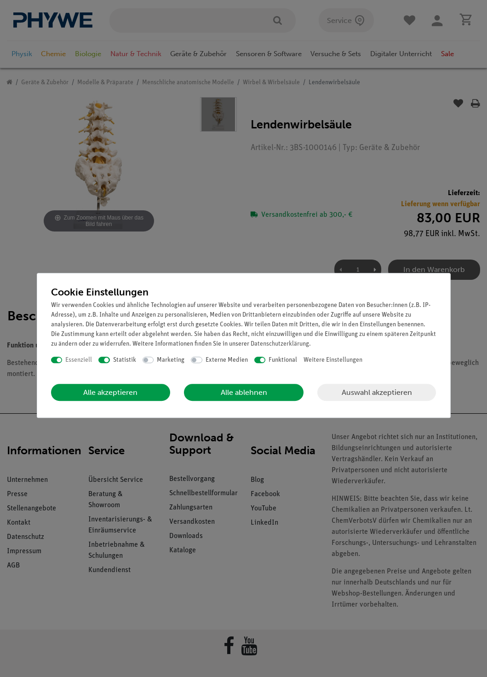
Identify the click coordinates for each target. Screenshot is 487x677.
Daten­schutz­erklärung (280, 344)
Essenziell (78, 360)
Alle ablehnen (244, 392)
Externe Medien (227, 360)
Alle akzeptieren (110, 392)
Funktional (283, 360)
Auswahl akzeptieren (377, 392)
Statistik (124, 360)
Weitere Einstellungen (333, 360)
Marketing (170, 360)
